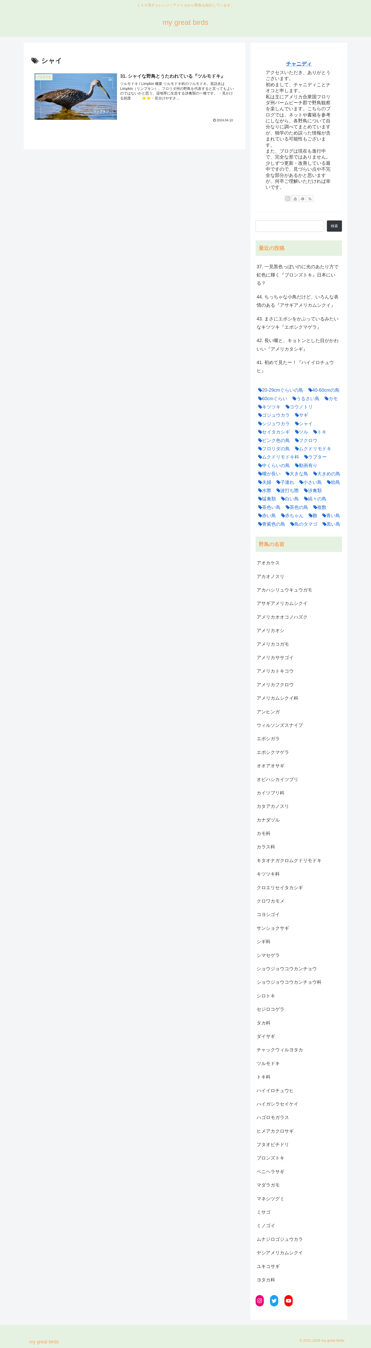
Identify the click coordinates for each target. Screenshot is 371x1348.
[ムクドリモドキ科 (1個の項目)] (277, 457)
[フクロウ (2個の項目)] (304, 440)
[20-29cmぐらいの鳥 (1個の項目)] (279, 390)
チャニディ (299, 64)
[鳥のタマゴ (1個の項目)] (302, 524)
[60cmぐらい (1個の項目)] (271, 399)
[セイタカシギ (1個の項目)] (273, 432)
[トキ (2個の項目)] (318, 432)
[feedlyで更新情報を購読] (302, 198)
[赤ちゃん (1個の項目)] (291, 515)
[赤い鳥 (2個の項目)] (266, 515)
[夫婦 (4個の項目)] (263, 482)
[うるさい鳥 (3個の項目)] (304, 399)
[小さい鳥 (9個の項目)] (309, 482)
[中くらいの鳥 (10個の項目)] (273, 465)
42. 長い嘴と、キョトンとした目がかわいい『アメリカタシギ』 (298, 344)
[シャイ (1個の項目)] (302, 424)
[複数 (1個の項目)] (318, 507)
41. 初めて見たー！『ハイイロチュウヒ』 (295, 366)
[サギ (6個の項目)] (300, 415)
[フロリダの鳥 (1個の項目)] (273, 449)
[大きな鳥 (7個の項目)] (295, 474)
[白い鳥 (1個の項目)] (289, 499)
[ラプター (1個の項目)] (314, 457)
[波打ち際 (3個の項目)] (286, 490)
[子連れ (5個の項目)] (284, 482)
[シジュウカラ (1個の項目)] (273, 424)
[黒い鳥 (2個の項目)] (330, 524)
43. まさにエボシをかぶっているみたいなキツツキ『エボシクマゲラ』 (298, 323)
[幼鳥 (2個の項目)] (332, 482)
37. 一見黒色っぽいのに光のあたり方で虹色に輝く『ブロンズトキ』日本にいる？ (298, 275)
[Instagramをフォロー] (287, 198)
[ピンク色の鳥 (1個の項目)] (273, 440)
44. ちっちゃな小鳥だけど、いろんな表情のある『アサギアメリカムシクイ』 (298, 301)
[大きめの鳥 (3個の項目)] (325, 474)
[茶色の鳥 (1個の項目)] (295, 507)
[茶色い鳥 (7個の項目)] (268, 507)
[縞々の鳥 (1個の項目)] (313, 499)
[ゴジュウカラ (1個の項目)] (273, 415)
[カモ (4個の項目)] (330, 399)
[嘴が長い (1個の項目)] (268, 474)
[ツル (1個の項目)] (300, 432)
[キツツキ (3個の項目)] (268, 407)
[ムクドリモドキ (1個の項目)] (311, 449)
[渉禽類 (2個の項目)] (311, 490)
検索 (334, 226)
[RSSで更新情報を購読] (310, 198)
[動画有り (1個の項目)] (304, 465)
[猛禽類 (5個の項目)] (266, 499)
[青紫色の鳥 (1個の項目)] (270, 524)
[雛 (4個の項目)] (311, 515)
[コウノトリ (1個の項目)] (298, 407)
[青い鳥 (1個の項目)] (330, 515)
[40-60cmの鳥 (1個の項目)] (323, 390)
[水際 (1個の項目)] (263, 490)
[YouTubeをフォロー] (295, 198)
